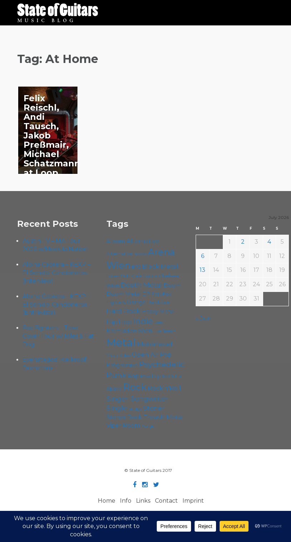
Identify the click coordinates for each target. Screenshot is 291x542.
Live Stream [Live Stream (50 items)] (165, 331)
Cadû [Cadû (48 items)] (125, 276)
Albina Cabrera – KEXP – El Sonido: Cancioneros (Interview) (56, 272)
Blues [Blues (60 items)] (112, 276)
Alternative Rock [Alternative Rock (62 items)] (126, 254)
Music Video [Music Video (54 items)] (118, 355)
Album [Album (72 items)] (115, 241)
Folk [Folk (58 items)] (156, 294)
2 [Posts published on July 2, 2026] (243, 241)
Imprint (193, 500)
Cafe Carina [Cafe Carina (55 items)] (144, 276)
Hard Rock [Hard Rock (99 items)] (123, 311)
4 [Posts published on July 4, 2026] (269, 241)
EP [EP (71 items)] (146, 294)
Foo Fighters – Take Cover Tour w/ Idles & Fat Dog (58, 336)
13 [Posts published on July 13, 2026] (202, 270)
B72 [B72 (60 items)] (136, 267)
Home (106, 500)
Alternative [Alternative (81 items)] (142, 241)
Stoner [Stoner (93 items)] (153, 408)
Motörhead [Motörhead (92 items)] (154, 344)
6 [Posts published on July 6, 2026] (202, 256)
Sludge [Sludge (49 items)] (135, 408)
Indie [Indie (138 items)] (143, 321)
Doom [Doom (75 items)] (172, 285)
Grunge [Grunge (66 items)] (136, 302)
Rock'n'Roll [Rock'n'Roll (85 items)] (164, 388)
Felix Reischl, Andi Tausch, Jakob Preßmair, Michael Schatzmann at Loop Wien (52, 140)
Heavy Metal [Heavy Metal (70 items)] (158, 311)
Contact (166, 500)
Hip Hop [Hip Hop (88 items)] (119, 322)
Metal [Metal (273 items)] (121, 342)
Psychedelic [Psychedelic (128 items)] (162, 364)
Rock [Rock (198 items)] (134, 386)
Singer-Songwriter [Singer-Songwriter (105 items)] (137, 398)
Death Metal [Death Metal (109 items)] (141, 284)
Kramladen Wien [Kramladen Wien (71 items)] (129, 331)
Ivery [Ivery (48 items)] (158, 323)
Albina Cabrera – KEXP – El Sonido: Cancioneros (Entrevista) (56, 304)
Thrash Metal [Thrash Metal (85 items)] (164, 417)
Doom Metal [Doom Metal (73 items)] (123, 293)
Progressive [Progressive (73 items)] (122, 365)
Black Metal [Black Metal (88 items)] (160, 266)
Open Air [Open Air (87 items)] (145, 354)
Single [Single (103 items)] (116, 408)
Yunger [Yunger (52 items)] (148, 426)
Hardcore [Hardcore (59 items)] (158, 302)
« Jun (203, 318)
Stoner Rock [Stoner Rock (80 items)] (124, 417)
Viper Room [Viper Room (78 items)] (123, 425)
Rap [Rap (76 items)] (133, 375)
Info (125, 500)
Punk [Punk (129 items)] (116, 375)
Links (143, 500)
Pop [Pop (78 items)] (166, 354)
